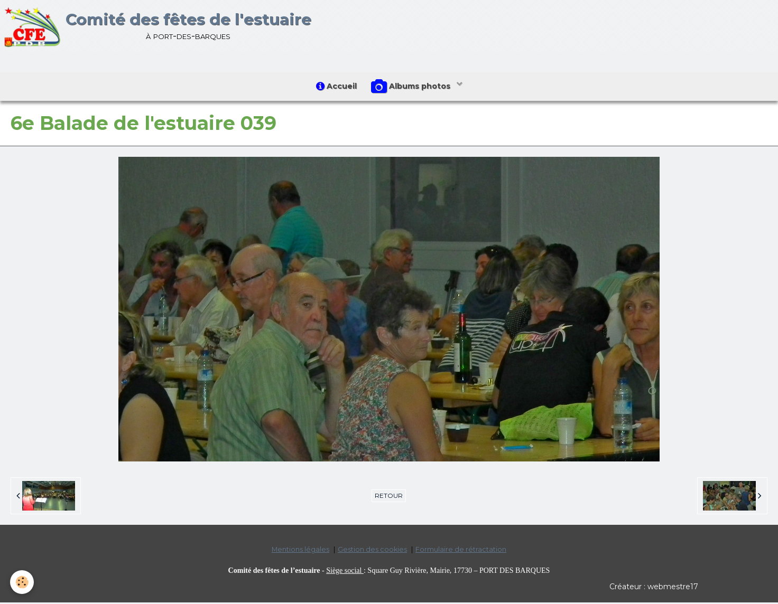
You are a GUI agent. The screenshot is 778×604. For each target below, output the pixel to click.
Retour (389, 498)
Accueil (336, 87)
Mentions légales (300, 551)
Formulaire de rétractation (460, 551)
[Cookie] (22, 582)
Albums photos (412, 87)
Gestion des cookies (372, 551)
